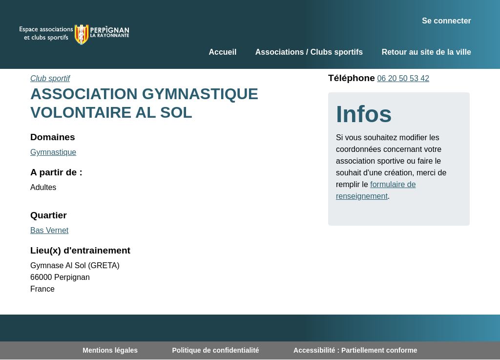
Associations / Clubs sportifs (309, 52)
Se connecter (446, 21)
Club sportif (50, 78)
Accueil (222, 52)
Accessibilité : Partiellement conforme (355, 350)
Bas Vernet (49, 230)
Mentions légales (110, 350)
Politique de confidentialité (215, 350)
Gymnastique (53, 152)
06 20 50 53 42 (403, 78)
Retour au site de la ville (426, 52)
